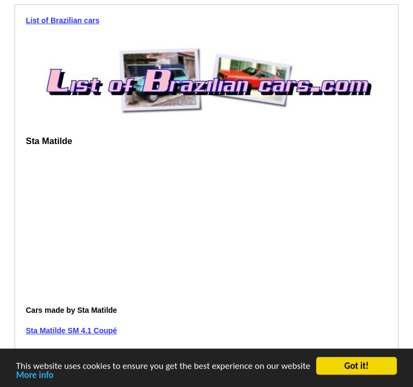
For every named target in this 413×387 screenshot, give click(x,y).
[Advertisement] (116, 230)
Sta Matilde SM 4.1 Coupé (71, 330)
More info (35, 376)
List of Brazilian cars (62, 20)
